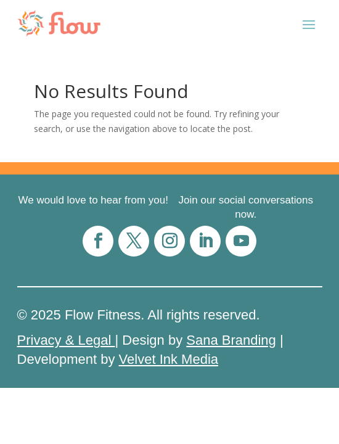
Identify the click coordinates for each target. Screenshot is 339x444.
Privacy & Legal (66, 340)
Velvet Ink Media (168, 359)
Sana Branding (231, 340)
